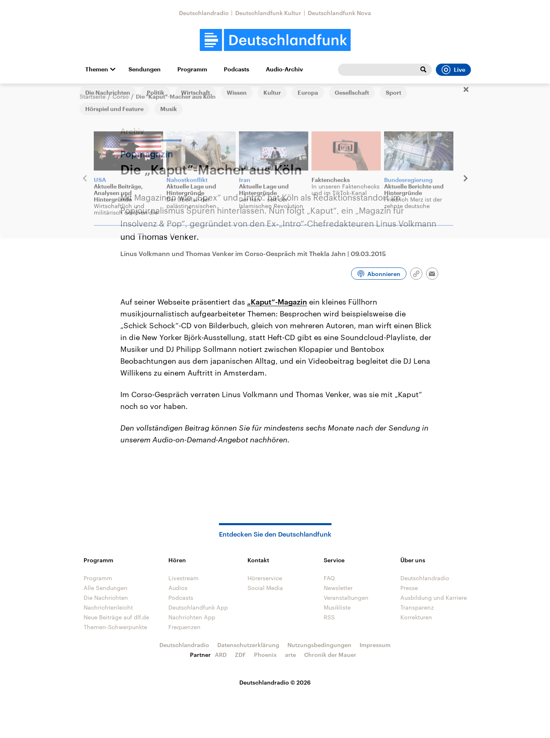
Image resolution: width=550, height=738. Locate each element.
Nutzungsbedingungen (319, 644)
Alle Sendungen (106, 587)
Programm (192, 69)
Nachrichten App (191, 617)
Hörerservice (264, 577)
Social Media (265, 587)
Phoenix (265, 654)
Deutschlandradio (204, 12)
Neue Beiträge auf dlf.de (116, 617)
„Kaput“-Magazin (277, 301)
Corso (121, 96)
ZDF (240, 654)
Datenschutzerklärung (248, 644)
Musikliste (337, 607)
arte (290, 654)
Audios (178, 587)
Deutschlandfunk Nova (339, 12)
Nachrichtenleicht (108, 607)
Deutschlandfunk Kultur (268, 12)
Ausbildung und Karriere (433, 597)
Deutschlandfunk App (198, 607)
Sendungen (144, 69)
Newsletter (338, 587)
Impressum (375, 644)
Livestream (183, 577)
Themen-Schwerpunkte (115, 626)
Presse (409, 587)
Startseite (93, 96)
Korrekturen (416, 617)
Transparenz (417, 607)
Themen (96, 69)
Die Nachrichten (106, 597)
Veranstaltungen (346, 597)
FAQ (329, 577)
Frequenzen (184, 626)
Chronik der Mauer (330, 654)
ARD (221, 654)
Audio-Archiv (284, 69)
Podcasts (236, 69)
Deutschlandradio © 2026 (275, 682)
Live (453, 69)
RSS (329, 617)
